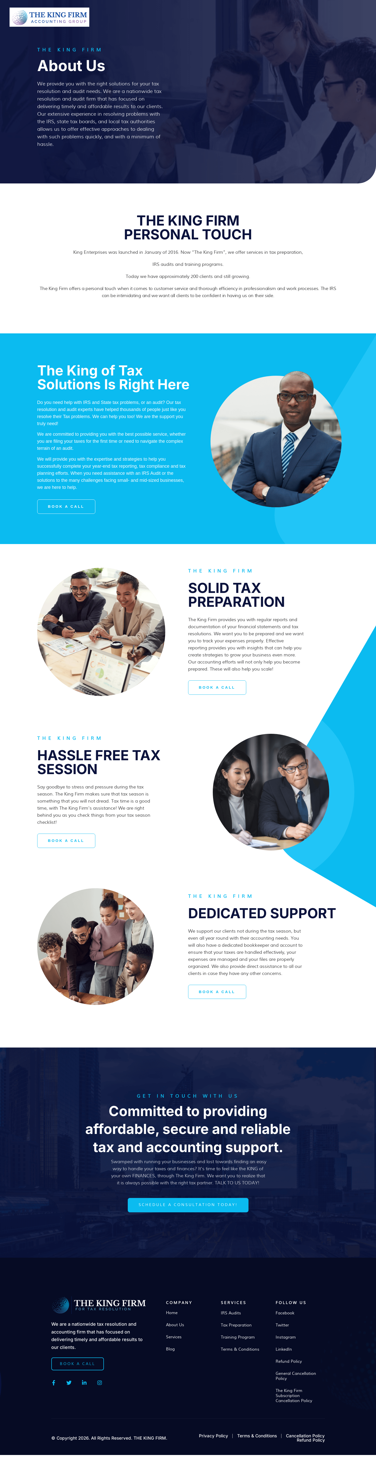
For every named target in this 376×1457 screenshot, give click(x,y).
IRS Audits (231, 1315)
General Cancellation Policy (296, 1378)
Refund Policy (289, 1363)
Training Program (238, 1339)
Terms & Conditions (240, 1351)
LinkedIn (284, 1351)
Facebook (285, 1315)
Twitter (282, 1327)
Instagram (286, 1339)
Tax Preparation (236, 1327)
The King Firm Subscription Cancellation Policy (294, 1397)
